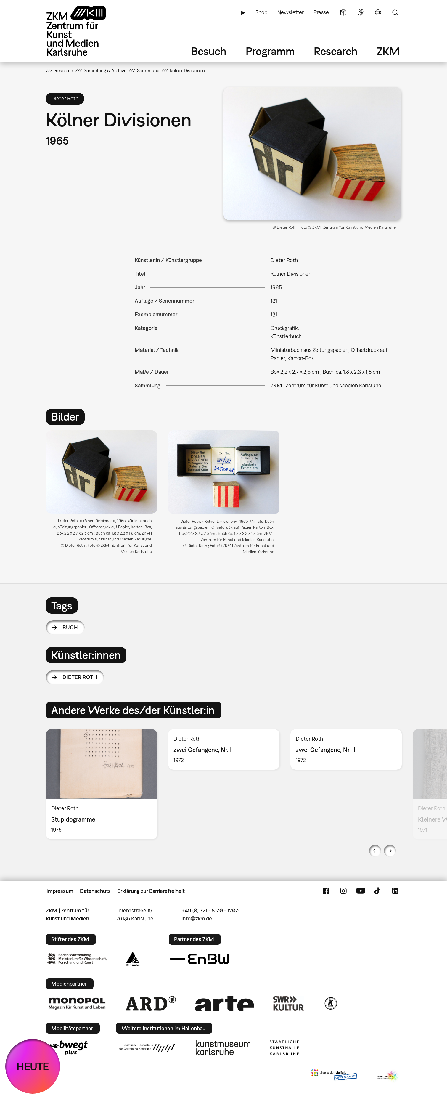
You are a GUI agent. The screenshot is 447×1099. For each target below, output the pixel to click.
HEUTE (33, 1066)
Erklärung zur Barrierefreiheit (151, 891)
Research (336, 51)
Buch (70, 627)
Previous (375, 851)
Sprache (378, 12)
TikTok (378, 891)
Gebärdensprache (360, 12)
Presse (321, 12)
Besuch (208, 51)
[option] (102, 494)
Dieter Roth (79, 677)
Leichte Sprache (343, 12)
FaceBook (326, 891)
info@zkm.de (196, 918)
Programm (270, 51)
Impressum (59, 891)
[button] (312, 153)
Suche (395, 12)
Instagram (343, 891)
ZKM (388, 51)
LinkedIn (395, 891)
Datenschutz (95, 891)
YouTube (360, 891)
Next (390, 851)
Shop (261, 12)
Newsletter (290, 12)
